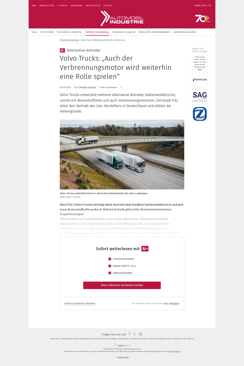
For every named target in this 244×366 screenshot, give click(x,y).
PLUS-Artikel (47, 32)
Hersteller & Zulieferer (69, 32)
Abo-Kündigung (111, 339)
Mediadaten (124, 339)
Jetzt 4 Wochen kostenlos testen (122, 285)
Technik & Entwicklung (97, 32)
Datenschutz (85, 339)
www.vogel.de (175, 351)
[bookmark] (121, 87)
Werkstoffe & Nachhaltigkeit (154, 32)
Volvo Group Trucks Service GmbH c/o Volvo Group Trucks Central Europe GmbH (200, 63)
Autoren (191, 339)
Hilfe (169, 339)
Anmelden (201, 5)
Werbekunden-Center (138, 339)
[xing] (133, 334)
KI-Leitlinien (177, 339)
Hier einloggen (171, 303)
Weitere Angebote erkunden (80, 303)
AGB (77, 339)
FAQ (184, 339)
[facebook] (128, 334)
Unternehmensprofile (184, 32)
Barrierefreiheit (97, 339)
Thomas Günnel (87, 87)
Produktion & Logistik (124, 32)
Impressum (54, 339)
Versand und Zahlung (157, 339)
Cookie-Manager (67, 339)
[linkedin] (140, 334)
